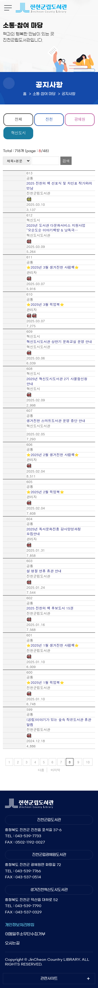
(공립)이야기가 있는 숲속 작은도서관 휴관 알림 (58, 722)
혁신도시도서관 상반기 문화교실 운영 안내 (59, 341)
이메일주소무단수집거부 (25, 934)
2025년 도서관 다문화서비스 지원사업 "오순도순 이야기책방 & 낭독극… (55, 228)
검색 (66, 160)
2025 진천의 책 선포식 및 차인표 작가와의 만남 (59, 186)
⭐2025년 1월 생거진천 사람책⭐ (52, 645)
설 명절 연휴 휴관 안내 (43, 571)
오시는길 (12, 943)
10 (88, 762)
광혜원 (79, 119)
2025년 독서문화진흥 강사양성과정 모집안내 (53, 531)
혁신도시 (18, 132)
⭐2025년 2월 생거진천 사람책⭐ (52, 454)
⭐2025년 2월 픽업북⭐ (45, 492)
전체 (18, 119)
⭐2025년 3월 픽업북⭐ (45, 304)
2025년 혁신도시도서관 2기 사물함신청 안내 (56, 381)
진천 (49, 119)
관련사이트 (49, 978)
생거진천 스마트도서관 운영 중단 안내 (55, 420)
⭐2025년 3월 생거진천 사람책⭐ (52, 267)
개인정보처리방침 (19, 925)
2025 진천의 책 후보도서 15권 (49, 608)
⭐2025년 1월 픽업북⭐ (45, 682)
